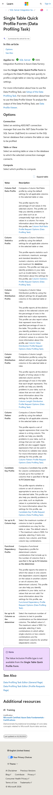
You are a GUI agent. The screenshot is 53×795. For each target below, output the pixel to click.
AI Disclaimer (11, 770)
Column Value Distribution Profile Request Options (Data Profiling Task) (31, 346)
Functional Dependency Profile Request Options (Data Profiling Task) (32, 605)
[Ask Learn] (42, 10)
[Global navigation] (3, 3)
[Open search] (41, 3)
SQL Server (25, 59)
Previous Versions (27, 770)
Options (9, 49)
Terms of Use (11, 782)
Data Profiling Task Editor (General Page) (23, 682)
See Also (9, 53)
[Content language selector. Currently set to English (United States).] (19, 750)
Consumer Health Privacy (17, 778)
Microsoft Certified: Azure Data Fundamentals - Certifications (24, 718)
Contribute (19, 774)
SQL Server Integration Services (22, 10)
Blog (7, 774)
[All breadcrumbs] (5, 10)
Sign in (48, 3)
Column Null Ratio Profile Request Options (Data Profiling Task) (33, 229)
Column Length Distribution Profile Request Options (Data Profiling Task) (31, 404)
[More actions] (47, 10)
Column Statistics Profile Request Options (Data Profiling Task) (33, 281)
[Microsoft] (26, 4)
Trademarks (25, 782)
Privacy (31, 774)
